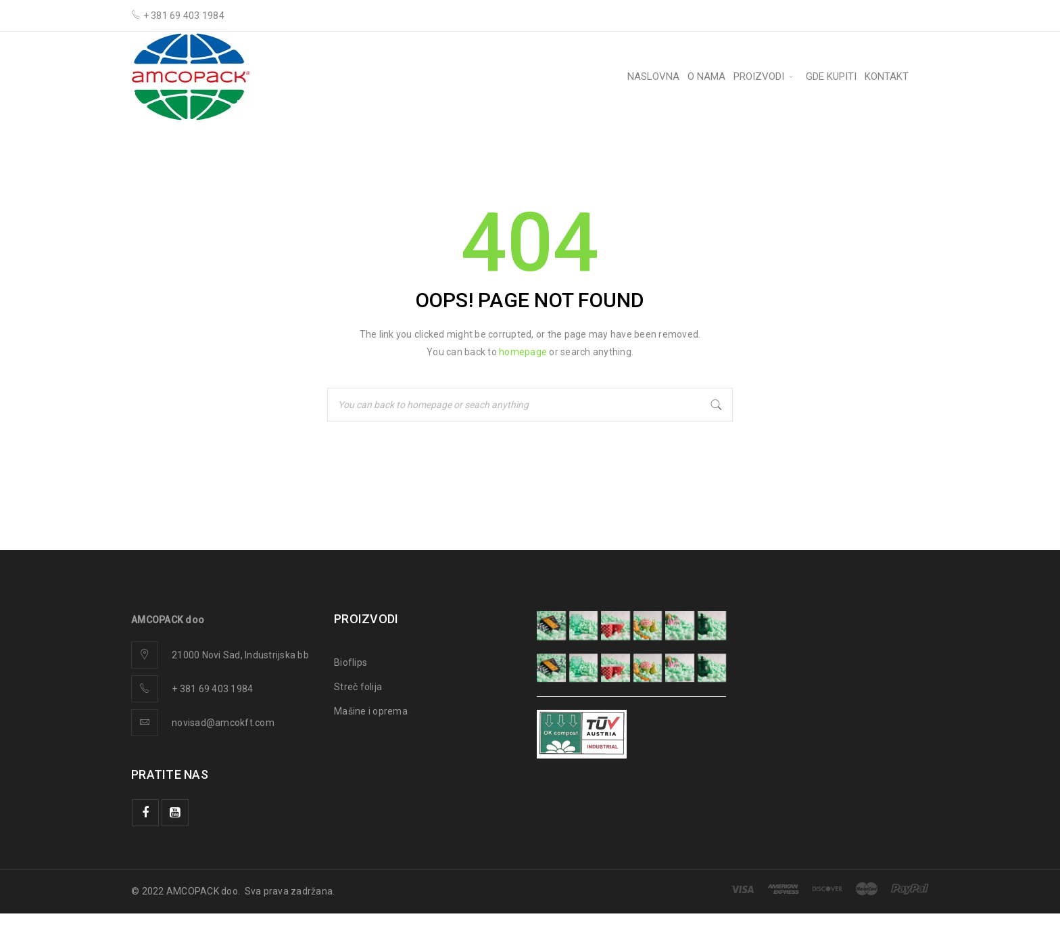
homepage (523, 351)
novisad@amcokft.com (223, 722)
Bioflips (350, 662)
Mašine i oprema (371, 711)
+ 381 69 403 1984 (212, 688)
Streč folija (358, 686)
